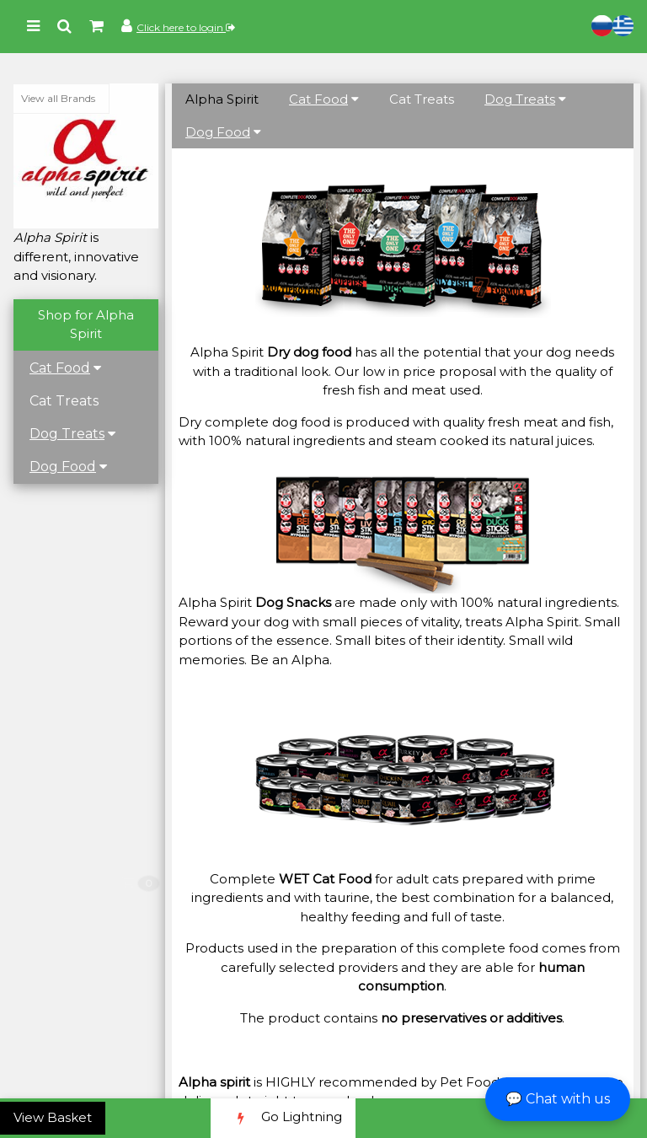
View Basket (52, 1117)
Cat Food (59, 368)
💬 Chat (557, 1099)
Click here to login (185, 27)
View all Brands (58, 98)
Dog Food (62, 467)
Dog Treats (66, 434)
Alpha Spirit (222, 99)
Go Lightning (283, 1118)
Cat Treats (64, 401)
